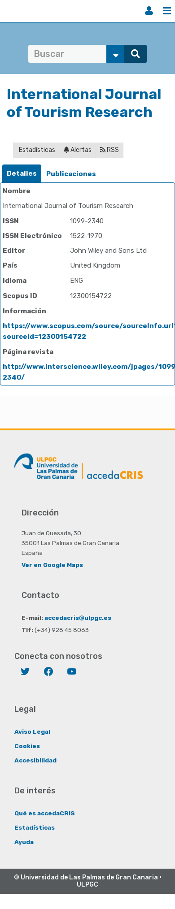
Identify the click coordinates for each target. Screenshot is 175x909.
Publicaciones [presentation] (71, 174)
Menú (167, 10)
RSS (109, 150)
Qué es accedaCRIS (44, 813)
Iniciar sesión (149, 10)
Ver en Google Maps (52, 564)
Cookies (27, 745)
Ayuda (24, 841)
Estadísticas (36, 150)
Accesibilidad (35, 760)
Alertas (78, 150)
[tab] (21, 173)
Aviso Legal (32, 731)
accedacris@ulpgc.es (77, 617)
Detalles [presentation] (22, 173)
